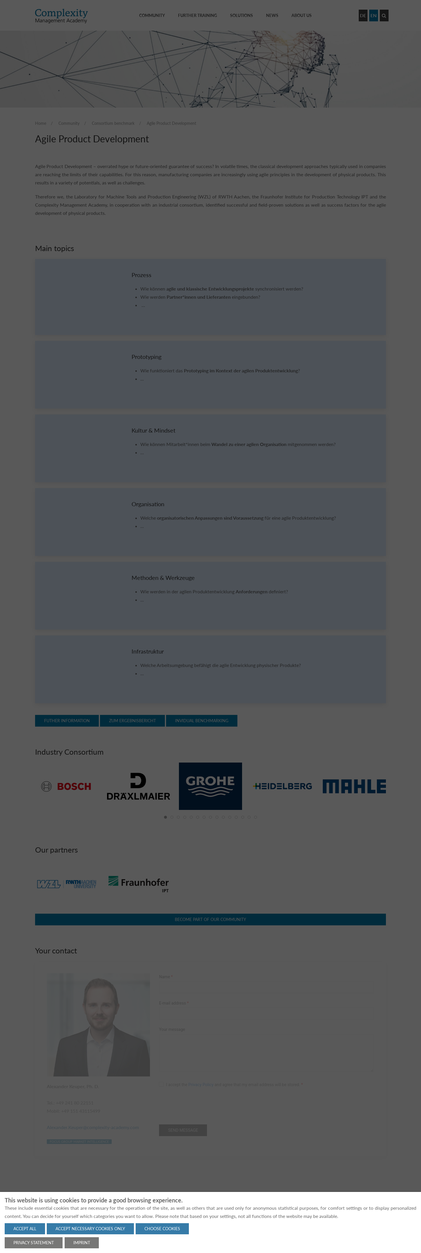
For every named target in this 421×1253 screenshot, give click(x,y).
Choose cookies (162, 1228)
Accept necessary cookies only (90, 1228)
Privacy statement (33, 1242)
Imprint (81, 1242)
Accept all (24, 1228)
